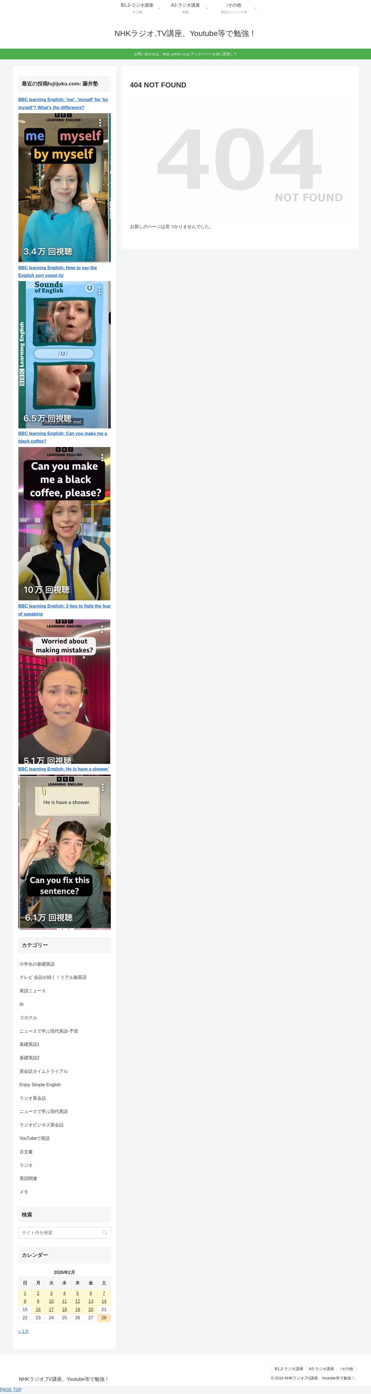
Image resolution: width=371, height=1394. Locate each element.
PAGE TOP (11, 1389)
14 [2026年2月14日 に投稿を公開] (103, 1301)
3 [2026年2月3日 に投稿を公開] (51, 1293)
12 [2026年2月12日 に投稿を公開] (77, 1301)
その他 (346, 1369)
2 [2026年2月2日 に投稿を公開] (38, 1293)
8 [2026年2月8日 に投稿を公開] (25, 1301)
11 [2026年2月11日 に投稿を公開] (64, 1301)
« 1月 (23, 1331)
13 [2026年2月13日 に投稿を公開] (90, 1301)
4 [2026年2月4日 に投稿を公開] (64, 1293)
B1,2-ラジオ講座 (289, 1369)
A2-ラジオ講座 (321, 1369)
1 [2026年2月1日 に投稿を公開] (25, 1293)
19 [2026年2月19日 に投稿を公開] (77, 1309)
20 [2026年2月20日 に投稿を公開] (90, 1309)
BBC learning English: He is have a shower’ (63, 769)
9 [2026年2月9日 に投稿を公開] (38, 1301)
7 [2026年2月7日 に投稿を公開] (104, 1293)
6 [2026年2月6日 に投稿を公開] (91, 1293)
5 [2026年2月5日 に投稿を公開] (77, 1293)
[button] (105, 1232)
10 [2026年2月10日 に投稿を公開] (51, 1301)
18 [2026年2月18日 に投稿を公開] (64, 1309)
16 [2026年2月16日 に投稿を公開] (38, 1309)
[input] (64, 1232)
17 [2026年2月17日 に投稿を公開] (51, 1309)
